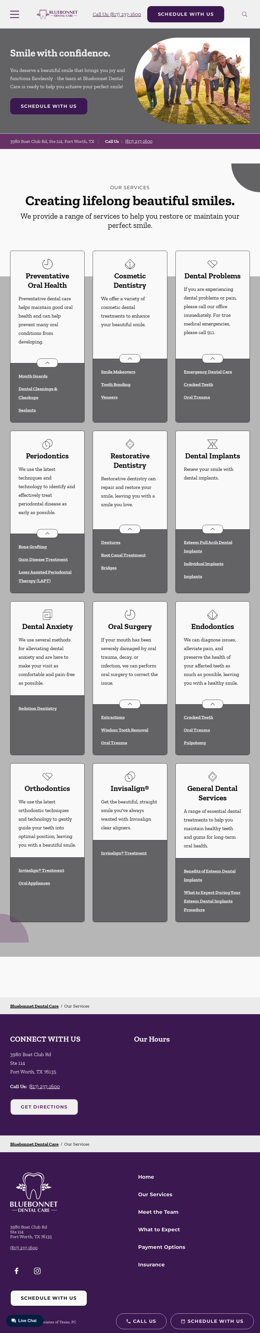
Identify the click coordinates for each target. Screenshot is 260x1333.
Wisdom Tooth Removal (124, 730)
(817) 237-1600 (138, 141)
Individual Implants (203, 563)
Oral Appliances (34, 883)
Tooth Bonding (116, 384)
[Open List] (47, 362)
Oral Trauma (197, 397)
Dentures (110, 542)
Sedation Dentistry (38, 708)
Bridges (109, 568)
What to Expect (159, 1229)
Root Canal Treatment (123, 555)
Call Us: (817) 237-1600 (117, 14)
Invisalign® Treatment (41, 870)
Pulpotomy (195, 742)
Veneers (109, 397)
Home (146, 1177)
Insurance (151, 1265)
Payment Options (161, 1247)
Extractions (113, 717)
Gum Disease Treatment (43, 559)
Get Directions (44, 1107)
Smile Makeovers (118, 372)
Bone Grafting (33, 546)
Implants (193, 576)
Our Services (155, 1194)
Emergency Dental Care (208, 372)
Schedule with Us (186, 14)
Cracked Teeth (198, 384)
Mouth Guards (33, 376)
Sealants (27, 410)
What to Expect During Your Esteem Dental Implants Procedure (212, 901)
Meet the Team (158, 1212)
